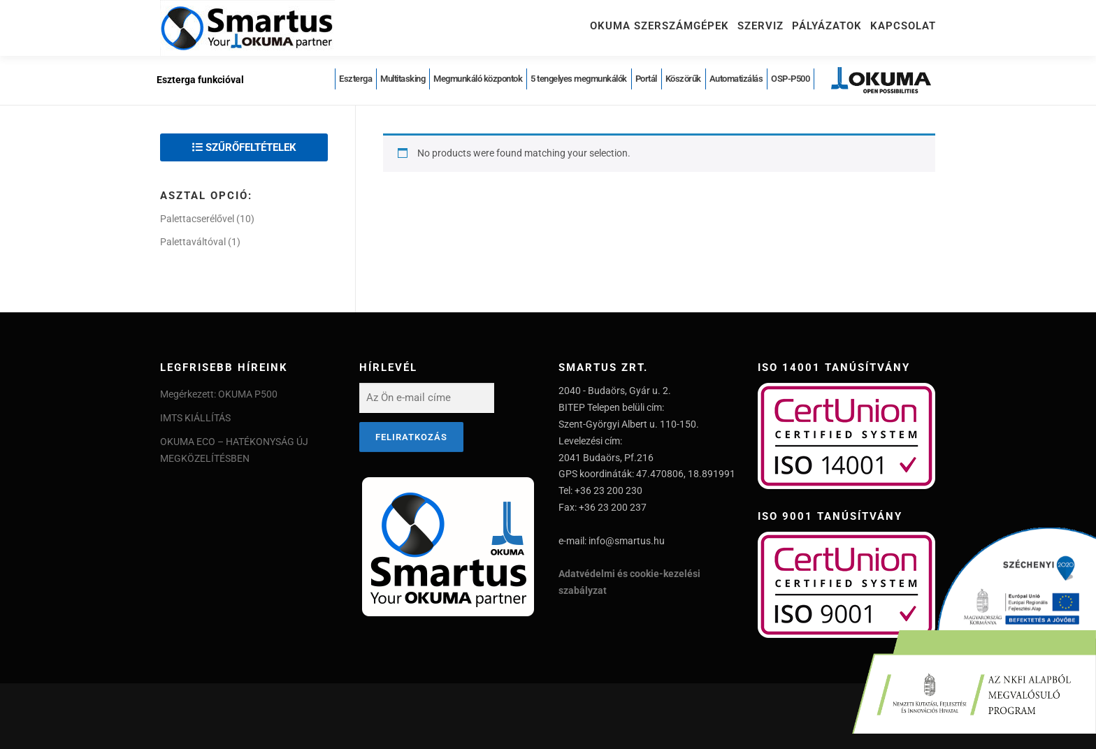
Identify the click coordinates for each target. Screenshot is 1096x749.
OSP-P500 (790, 78)
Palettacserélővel (197, 218)
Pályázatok (827, 26)
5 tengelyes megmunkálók (579, 78)
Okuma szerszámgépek (659, 26)
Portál (646, 78)
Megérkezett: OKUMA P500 (218, 394)
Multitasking (402, 78)
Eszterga (355, 78)
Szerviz (760, 26)
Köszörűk (683, 78)
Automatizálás (736, 78)
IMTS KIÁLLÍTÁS (195, 417)
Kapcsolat (903, 26)
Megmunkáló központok (477, 78)
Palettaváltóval (193, 241)
